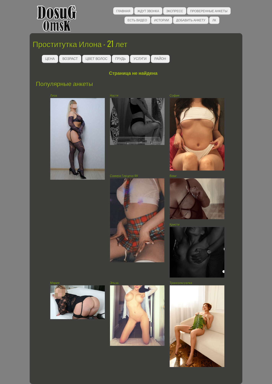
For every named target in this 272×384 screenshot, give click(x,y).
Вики (173, 176)
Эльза (114, 283)
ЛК (214, 20)
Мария (55, 283)
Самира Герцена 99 (124, 176)
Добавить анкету (190, 20)
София (174, 95)
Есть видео (137, 20)
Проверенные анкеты (208, 11)
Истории (161, 20)
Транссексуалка (181, 283)
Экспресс (174, 11)
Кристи (174, 224)
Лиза (53, 95)
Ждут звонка (148, 11)
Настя (114, 95)
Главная (123, 11)
